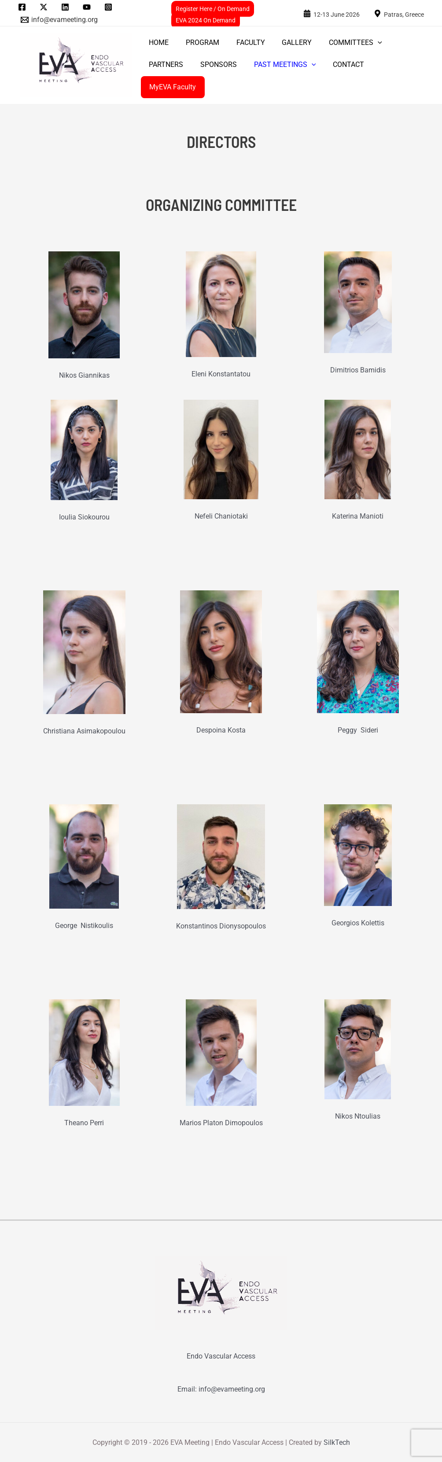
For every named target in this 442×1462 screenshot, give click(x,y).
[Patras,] (399, 14)
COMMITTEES (342, 43)
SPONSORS (214, 64)
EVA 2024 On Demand (206, 20)
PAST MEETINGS (278, 65)
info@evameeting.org (232, 1389)
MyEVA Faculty (171, 87)
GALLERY (287, 42)
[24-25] (331, 14)
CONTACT (338, 64)
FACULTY (243, 42)
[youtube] (88, 7)
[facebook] (23, 7)
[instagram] (109, 7)
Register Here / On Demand (213, 8)
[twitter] (45, 7)
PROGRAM (198, 42)
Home (157, 42)
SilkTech (337, 1442)
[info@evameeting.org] (59, 20)
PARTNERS (164, 64)
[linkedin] (67, 7)
